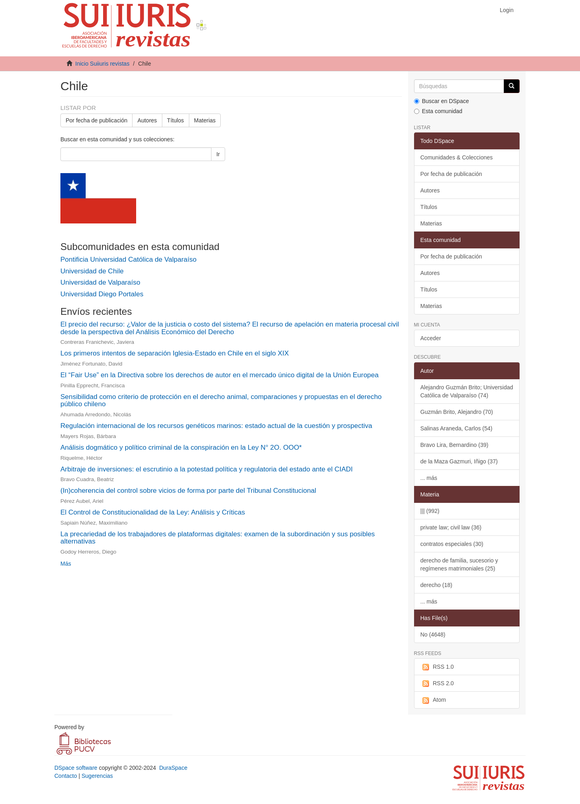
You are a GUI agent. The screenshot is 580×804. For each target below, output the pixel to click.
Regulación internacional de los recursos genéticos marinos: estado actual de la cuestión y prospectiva (216, 426)
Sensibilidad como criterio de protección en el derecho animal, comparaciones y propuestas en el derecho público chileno (221, 400)
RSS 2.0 (437, 683)
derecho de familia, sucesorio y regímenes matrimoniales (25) (459, 564)
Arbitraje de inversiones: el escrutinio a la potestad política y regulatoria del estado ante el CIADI (206, 469)
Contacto (65, 776)
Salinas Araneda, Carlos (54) (456, 428)
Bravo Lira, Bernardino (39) (454, 445)
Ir (218, 154)
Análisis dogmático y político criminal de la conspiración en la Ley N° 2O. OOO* (181, 447)
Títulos (175, 120)
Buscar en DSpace (441, 101)
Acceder (430, 338)
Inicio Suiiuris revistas (102, 63)
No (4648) (432, 634)
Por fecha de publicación (96, 120)
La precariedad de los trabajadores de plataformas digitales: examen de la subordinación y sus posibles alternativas (217, 538)
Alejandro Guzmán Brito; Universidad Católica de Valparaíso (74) (466, 391)
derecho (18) (436, 585)
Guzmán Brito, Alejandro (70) (456, 412)
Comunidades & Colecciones (456, 157)
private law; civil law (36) (451, 527)
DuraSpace (173, 768)
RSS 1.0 (437, 667)
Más (65, 563)
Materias (205, 120)
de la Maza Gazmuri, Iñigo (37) (459, 461)
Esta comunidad (438, 111)
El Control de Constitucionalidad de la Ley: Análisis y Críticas (152, 512)
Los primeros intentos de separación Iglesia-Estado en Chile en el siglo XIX (174, 353)
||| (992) (429, 511)
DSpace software (75, 768)
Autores (147, 120)
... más (428, 478)
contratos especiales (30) (451, 544)
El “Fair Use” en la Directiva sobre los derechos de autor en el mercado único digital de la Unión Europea (219, 375)
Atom (433, 700)
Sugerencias (97, 776)
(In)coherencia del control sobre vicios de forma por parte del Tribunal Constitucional (188, 490)
